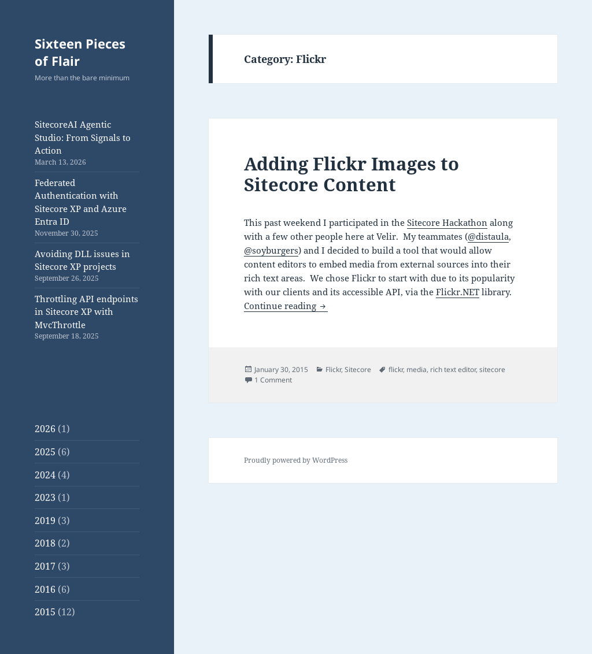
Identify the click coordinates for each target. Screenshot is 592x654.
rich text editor (453, 369)
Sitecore (358, 369)
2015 (45, 611)
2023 (45, 497)
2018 (45, 543)
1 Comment (273, 380)
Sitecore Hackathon (447, 222)
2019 (45, 520)
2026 (45, 428)
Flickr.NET (457, 292)
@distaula (488, 236)
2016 (45, 589)
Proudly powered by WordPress (295, 460)
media (416, 369)
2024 (45, 475)
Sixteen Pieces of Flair (80, 52)
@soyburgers (271, 250)
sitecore (492, 369)
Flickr (333, 369)
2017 (45, 566)
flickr (395, 369)
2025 (45, 451)
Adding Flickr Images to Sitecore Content (351, 173)
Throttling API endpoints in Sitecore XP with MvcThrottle (86, 311)
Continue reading (286, 305)
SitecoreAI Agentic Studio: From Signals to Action (83, 137)
